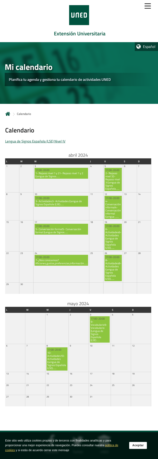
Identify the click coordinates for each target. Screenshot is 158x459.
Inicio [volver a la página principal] (8, 114)
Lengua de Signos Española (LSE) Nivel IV (35, 141)
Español (149, 46)
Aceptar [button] (138, 446)
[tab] (79, 21)
